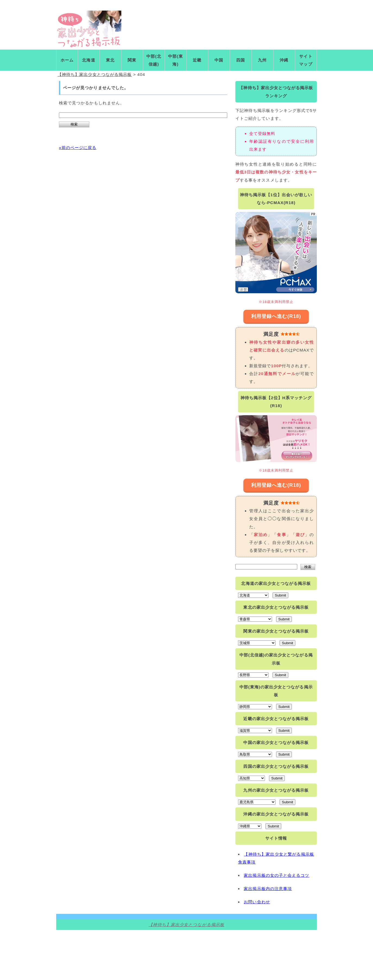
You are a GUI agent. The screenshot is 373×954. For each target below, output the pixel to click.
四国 (240, 60)
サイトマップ (305, 60)
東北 (110, 60)
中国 (218, 60)
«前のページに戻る (77, 147)
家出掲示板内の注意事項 (268, 888)
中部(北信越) (153, 60)
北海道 (88, 60)
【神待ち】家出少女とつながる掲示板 (186, 924)
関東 (132, 60)
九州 (262, 60)
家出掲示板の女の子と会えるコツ (276, 875)
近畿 (197, 60)
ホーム (67, 60)
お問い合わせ (257, 902)
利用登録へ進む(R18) (276, 316)
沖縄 (284, 60)
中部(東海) (175, 60)
